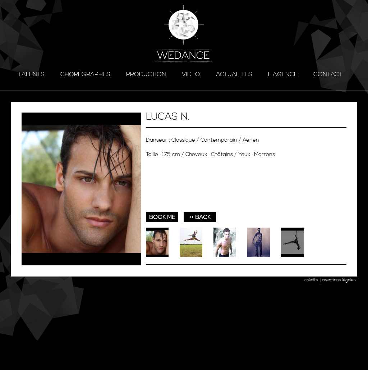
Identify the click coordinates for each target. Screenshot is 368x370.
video (191, 74)
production (146, 74)
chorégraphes (85, 74)
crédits (311, 280)
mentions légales (339, 280)
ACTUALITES (234, 74)
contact (327, 74)
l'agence (283, 74)
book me (162, 217)
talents (31, 74)
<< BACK (200, 217)
